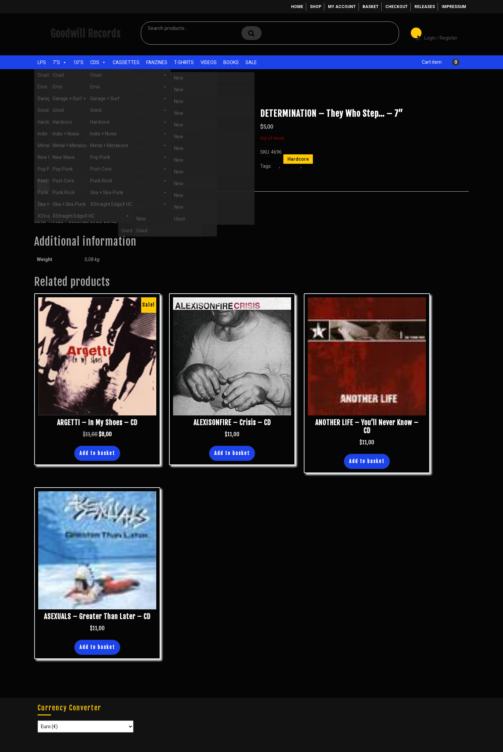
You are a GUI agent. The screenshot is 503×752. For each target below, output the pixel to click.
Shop (315, 6)
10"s (78, 62)
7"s (60, 62)
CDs (98, 62)
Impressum (454, 6)
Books (231, 62)
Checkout (396, 6)
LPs (42, 62)
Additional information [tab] (101, 185)
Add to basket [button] (97, 453)
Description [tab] (55, 185)
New (307, 166)
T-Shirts (184, 62)
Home (297, 6)
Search (251, 33)
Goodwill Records (85, 34)
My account (342, 6)
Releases (424, 6)
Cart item (432, 62)
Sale (251, 62)
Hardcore (82, 96)
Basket (370, 6)
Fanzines (156, 62)
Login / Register (433, 33)
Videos (209, 62)
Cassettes (126, 62)
